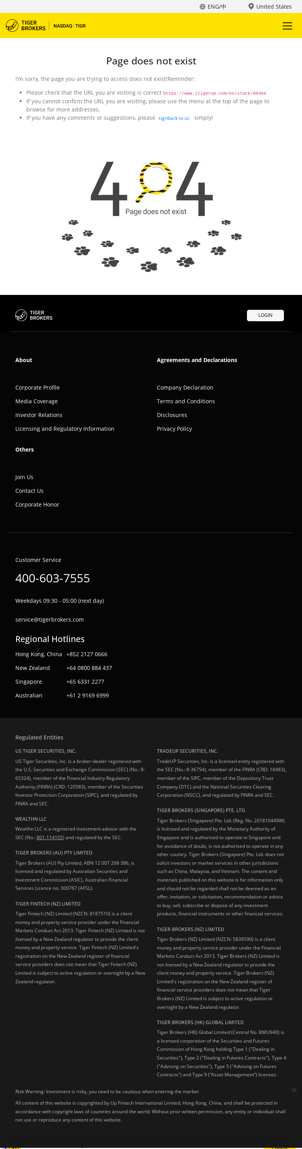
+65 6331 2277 (85, 681)
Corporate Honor (37, 504)
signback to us (174, 118)
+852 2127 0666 (86, 654)
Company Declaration (185, 387)
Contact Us (29, 490)
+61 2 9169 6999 (87, 695)
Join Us (24, 477)
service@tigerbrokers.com (49, 619)
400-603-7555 (52, 578)
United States (274, 6)
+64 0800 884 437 (89, 667)
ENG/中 (217, 6)
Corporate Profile (37, 387)
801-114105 (50, 837)
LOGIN (265, 315)
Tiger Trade (51, 25)
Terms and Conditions (186, 401)
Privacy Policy (174, 428)
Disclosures (172, 415)
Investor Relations (39, 415)
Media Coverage (36, 401)
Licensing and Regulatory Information (64, 428)
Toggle (286, 25)
